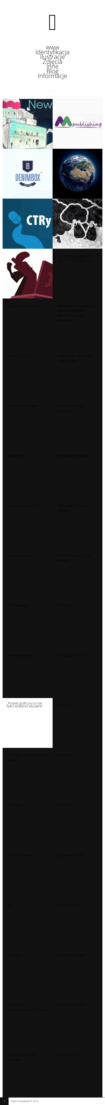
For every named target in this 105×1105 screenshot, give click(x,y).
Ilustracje (52, 56)
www (52, 47)
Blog (52, 71)
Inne (52, 66)
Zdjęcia (52, 61)
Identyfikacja (52, 52)
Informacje (52, 75)
